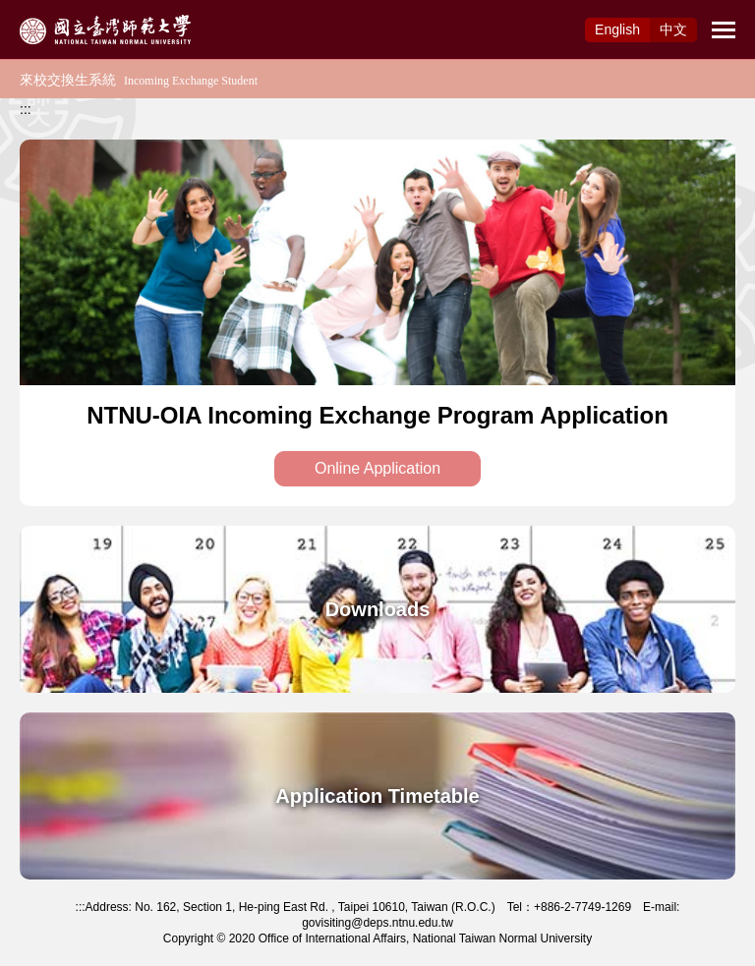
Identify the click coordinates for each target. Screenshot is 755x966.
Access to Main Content (72, 11)
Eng (617, 29)
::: (25, 109)
